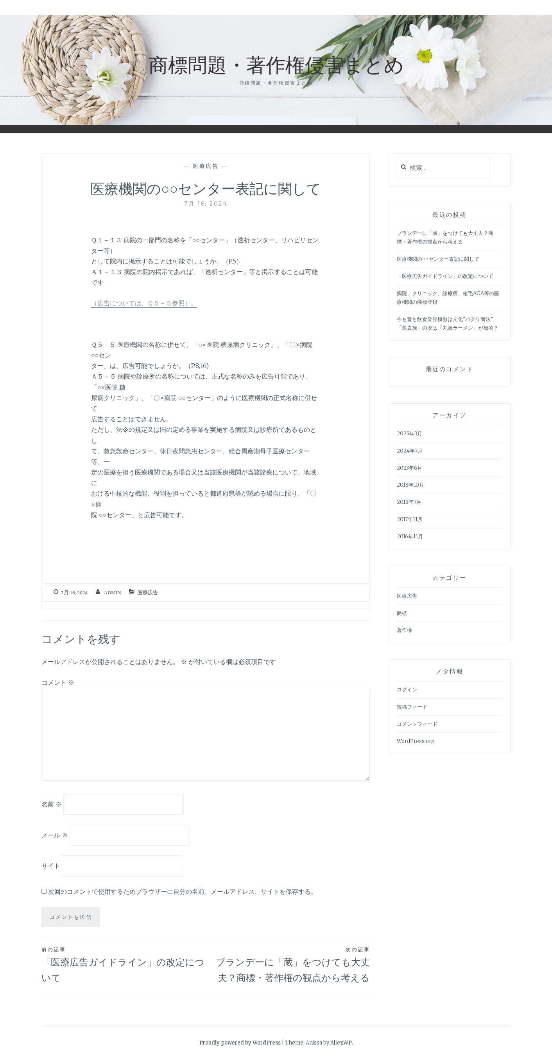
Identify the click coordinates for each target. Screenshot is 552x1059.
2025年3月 (409, 433)
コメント (57, 682)
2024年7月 (410, 450)
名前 (51, 804)
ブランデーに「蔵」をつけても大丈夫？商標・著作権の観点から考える (288, 964)
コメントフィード (417, 724)
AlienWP (341, 1042)
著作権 (404, 630)
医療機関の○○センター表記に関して (438, 259)
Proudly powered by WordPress (240, 1042)
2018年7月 (409, 502)
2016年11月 (410, 536)
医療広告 (206, 166)
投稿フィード (412, 707)
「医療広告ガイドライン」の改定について (123, 964)
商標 (402, 613)
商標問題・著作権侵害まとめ (276, 64)
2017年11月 (410, 519)
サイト (50, 866)
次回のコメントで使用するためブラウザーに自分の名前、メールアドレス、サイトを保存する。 (182, 891)
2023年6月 (409, 468)
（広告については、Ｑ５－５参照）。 (144, 303)
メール (54, 835)
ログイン (407, 689)
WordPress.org (416, 741)
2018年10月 (410, 485)
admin (112, 592)
